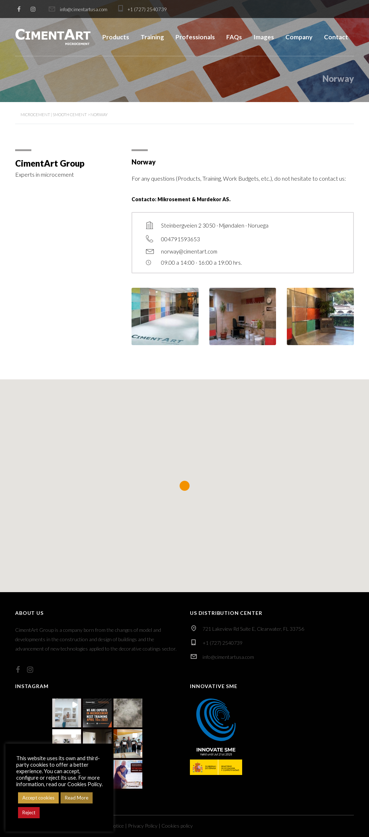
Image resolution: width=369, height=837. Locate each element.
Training (152, 37)
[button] (66, 713)
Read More (76, 798)
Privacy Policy (142, 826)
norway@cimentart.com (189, 251)
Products (115, 37)
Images (263, 37)
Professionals (195, 37)
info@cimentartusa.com (228, 657)
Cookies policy (177, 826)
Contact (336, 37)
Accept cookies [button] (38, 798)
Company (298, 37)
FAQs (234, 37)
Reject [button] (28, 812)
